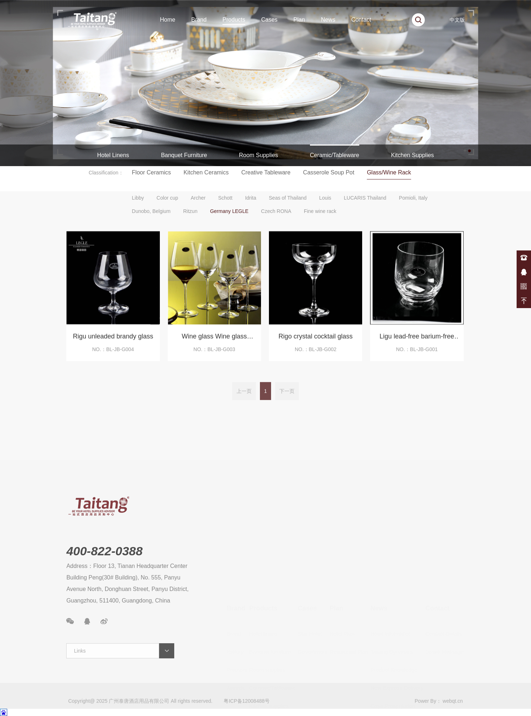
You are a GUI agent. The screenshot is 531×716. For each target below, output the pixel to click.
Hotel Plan (341, 578)
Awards (236, 632)
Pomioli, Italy (413, 198)
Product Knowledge (393, 614)
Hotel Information (390, 578)
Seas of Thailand (288, 198)
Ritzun (190, 211)
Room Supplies (258, 155)
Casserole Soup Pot (328, 172)
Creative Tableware (266, 172)
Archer (198, 198)
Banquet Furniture (184, 155)
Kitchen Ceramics (206, 172)
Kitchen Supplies (412, 155)
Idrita (250, 198)
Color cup (167, 198)
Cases (269, 20)
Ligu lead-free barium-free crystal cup (416, 343)
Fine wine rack (320, 211)
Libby (138, 198)
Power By (425, 708)
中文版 (457, 20)
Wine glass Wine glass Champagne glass (214, 343)
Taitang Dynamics (391, 596)
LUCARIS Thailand (365, 198)
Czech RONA (276, 211)
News (328, 20)
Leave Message (445, 596)
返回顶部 (524, 301)
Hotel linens (263, 578)
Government (313, 596)
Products (233, 20)
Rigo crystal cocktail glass (316, 341)
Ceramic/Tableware (334, 155)
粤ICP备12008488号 (247, 708)
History (235, 596)
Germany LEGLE (229, 211)
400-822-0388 (524, 257)
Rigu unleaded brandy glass (113, 341)
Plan (299, 20)
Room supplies (267, 614)
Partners (237, 614)
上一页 (244, 398)
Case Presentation (392, 650)
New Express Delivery (396, 632)
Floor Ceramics (151, 172)
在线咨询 (524, 272)
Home (167, 20)
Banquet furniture (270, 596)
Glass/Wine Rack (389, 172)
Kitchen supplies (269, 650)
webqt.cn (453, 708)
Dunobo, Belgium (151, 211)
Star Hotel (310, 578)
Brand (199, 20)
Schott (225, 198)
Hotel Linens (113, 155)
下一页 (286, 398)
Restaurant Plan (348, 596)
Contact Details (444, 578)
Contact (361, 20)
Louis (325, 198)
